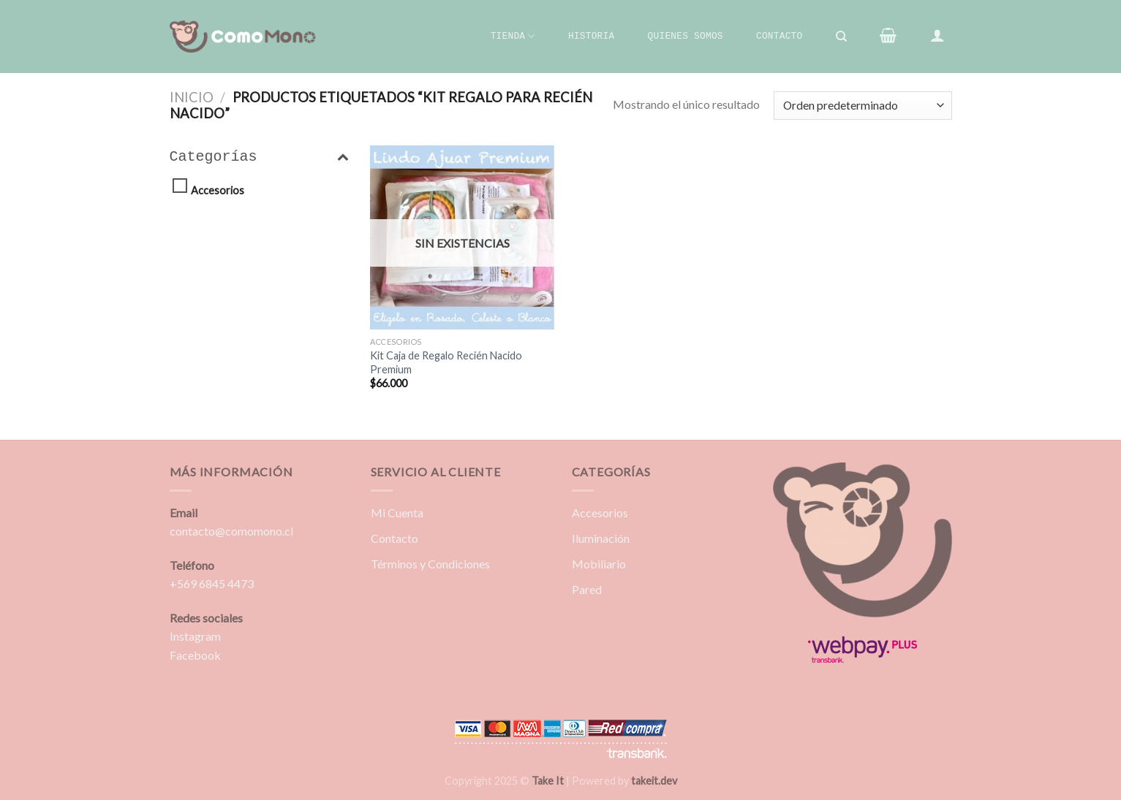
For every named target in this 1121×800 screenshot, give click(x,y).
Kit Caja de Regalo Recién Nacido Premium (446, 362)
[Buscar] (841, 36)
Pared (587, 589)
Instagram (195, 636)
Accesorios (217, 190)
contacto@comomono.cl (231, 531)
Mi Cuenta (397, 512)
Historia (591, 36)
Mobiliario (599, 564)
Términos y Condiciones (430, 564)
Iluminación (601, 538)
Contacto (779, 36)
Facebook (195, 655)
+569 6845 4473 (212, 583)
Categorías (259, 157)
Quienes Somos (685, 36)
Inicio (192, 97)
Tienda (513, 36)
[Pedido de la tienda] (862, 105)
